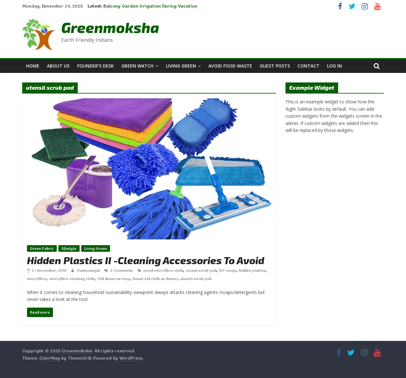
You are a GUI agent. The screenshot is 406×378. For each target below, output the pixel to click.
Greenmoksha (110, 27)
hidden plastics (252, 270)
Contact (308, 66)
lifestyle (69, 248)
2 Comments (118, 270)
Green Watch (137, 66)
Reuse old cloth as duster (155, 278)
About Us (58, 66)
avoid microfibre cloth (163, 270)
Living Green (181, 66)
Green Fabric (42, 248)
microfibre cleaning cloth (72, 278)
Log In (334, 66)
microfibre (36, 278)
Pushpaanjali (89, 270)
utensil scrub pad (195, 278)
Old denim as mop (113, 278)
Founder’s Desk (95, 66)
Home (32, 66)
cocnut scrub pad (201, 270)
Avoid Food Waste (230, 66)
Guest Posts (275, 66)
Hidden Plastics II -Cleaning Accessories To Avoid (145, 260)
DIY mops (227, 270)
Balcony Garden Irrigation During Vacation (150, 6)
